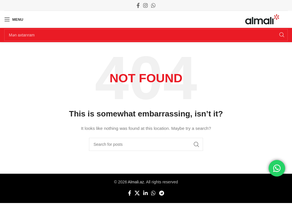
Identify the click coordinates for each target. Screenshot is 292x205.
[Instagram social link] (145, 5)
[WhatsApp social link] (153, 5)
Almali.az (136, 182)
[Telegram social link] (161, 193)
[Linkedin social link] (145, 193)
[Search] (146, 35)
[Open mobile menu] (13, 19)
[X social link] (137, 193)
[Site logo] (262, 19)
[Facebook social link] (138, 5)
